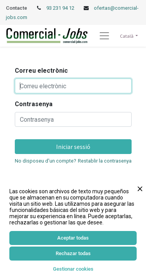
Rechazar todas (73, 253)
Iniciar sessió (73, 146)
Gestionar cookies (73, 269)
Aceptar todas (73, 238)
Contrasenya (34, 104)
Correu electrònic (41, 70)
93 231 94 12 (61, 8)
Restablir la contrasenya (105, 161)
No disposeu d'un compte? (45, 161)
